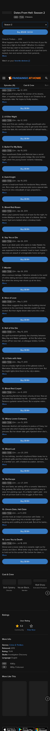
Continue (24, 727)
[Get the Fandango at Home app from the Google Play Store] (26, 656)
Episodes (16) (9, 11)
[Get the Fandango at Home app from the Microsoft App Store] (41, 656)
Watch (7, 672)
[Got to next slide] (47, 519)
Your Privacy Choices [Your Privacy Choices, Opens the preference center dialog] (25, 720)
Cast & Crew (29, 11)
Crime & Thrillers (16, 571)
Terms (7, 690)
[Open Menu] (4, 4)
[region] (25, 705)
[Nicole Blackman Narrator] (25, 519)
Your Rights (42, 695)
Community (19, 556)
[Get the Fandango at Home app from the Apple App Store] (9, 656)
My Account (10, 678)
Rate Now (31, 556)
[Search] (46, 4)
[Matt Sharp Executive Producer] (40, 519)
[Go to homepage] (24, 4)
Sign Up (25, 664)
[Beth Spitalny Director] (9, 519)
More (4, 28)
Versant (22, 687)
